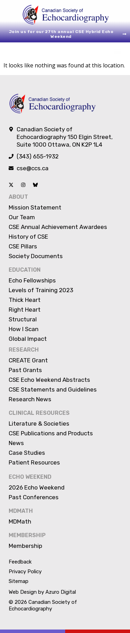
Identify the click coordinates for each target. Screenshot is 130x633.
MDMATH (21, 511)
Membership (27, 535)
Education (25, 269)
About (18, 197)
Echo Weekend (30, 477)
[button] (117, 51)
